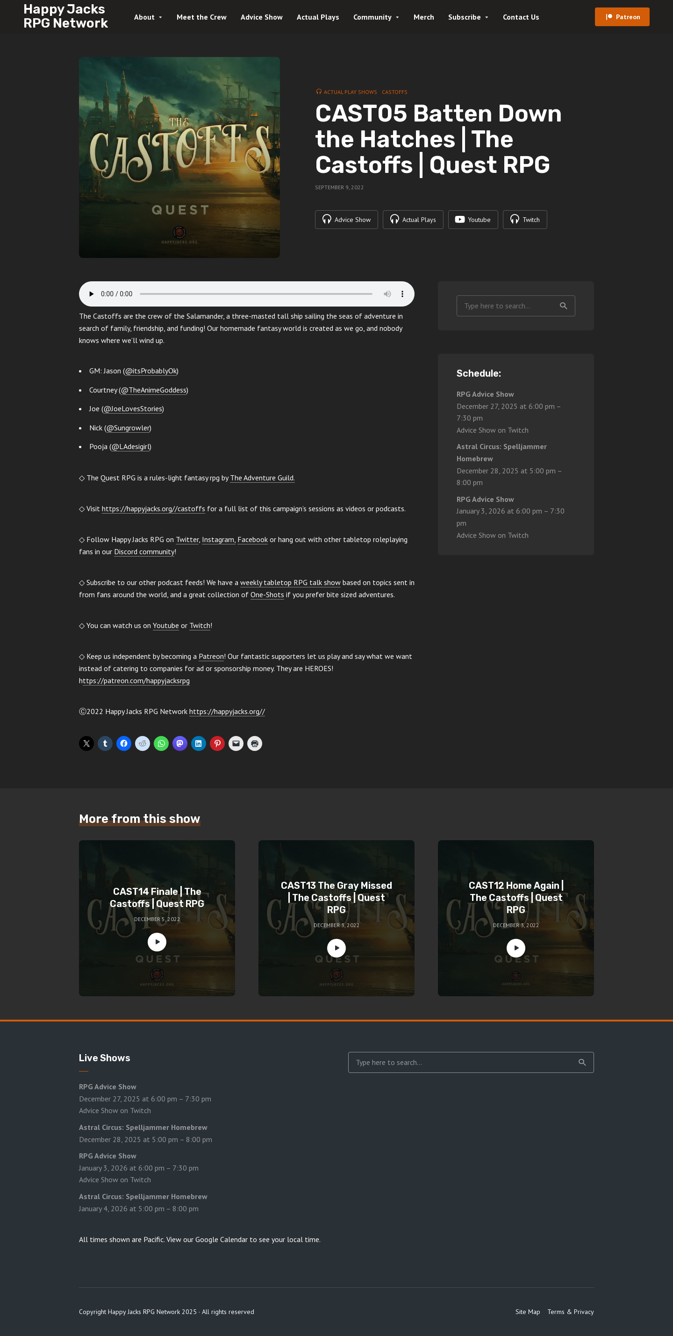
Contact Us (521, 16)
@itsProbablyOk (151, 370)
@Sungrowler (128, 427)
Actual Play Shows (350, 91)
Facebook (252, 539)
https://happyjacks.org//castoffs (153, 508)
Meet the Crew (202, 16)
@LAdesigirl (130, 446)
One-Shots (267, 594)
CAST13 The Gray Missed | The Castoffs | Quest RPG (336, 897)
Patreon (628, 17)
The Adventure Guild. (262, 477)
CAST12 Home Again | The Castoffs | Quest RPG (516, 897)
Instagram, (219, 539)
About (144, 16)
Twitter (187, 539)
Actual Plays (318, 16)
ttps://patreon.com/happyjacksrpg (136, 680)
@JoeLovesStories (132, 408)
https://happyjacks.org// (227, 711)
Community (372, 16)
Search (563, 306)
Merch (424, 16)
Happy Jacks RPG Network (65, 16)
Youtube (166, 625)
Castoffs (395, 91)
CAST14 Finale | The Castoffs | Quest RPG (157, 897)
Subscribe (464, 16)
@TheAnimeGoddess (153, 389)
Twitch (199, 625)
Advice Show (262, 16)
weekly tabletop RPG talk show (290, 582)
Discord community (144, 551)
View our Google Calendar (207, 1239)
